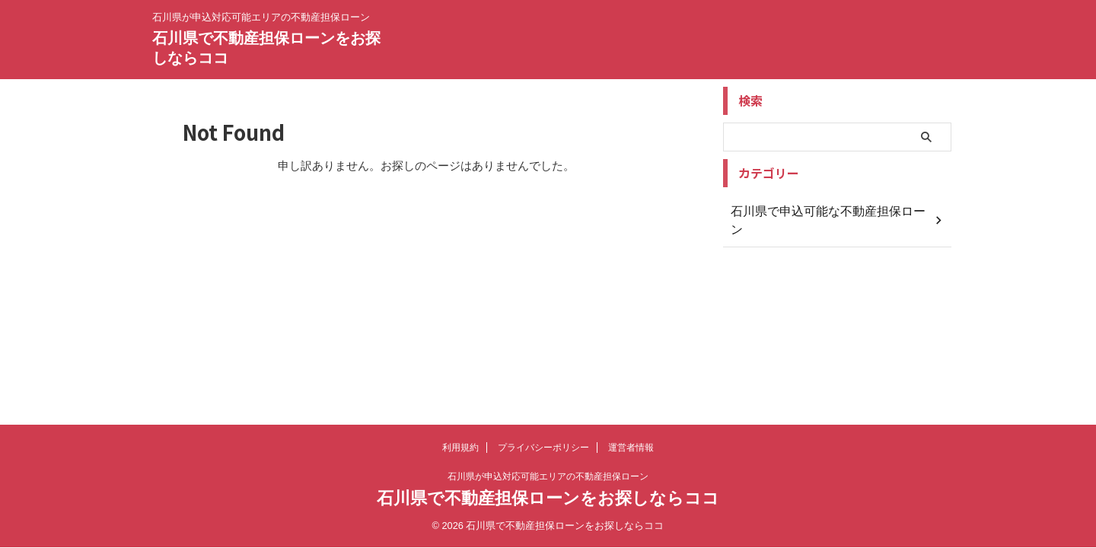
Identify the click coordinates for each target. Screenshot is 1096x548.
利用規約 (460, 447)
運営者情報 (631, 447)
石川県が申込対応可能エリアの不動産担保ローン (548, 476)
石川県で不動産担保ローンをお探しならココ (548, 498)
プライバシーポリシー (543, 447)
